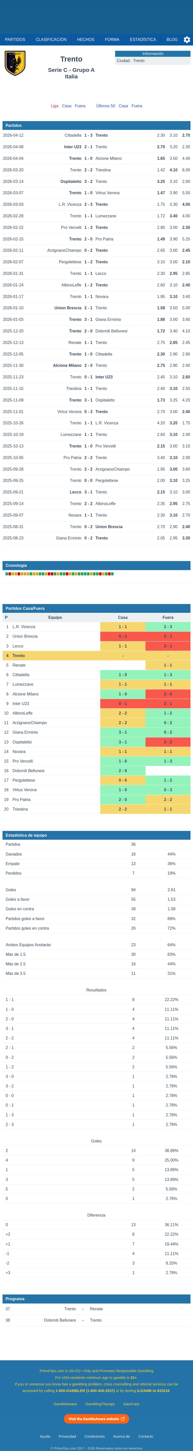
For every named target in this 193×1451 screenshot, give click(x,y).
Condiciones (94, 1436)
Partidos (15, 39)
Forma (112, 39)
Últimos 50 (105, 106)
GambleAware (65, 1404)
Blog (172, 39)
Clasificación (51, 39)
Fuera (80, 106)
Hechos (85, 39)
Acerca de (121, 1436)
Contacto (145, 1436)
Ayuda (45, 1436)
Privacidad (67, 1436)
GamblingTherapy (100, 1404)
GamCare (131, 1404)
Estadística (143, 39)
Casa (66, 106)
